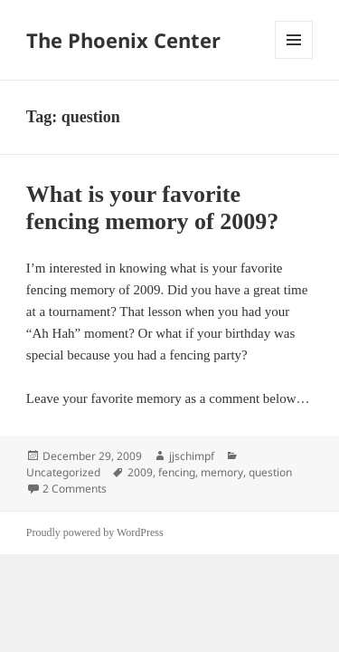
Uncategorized (63, 472)
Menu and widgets (294, 58)
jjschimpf (191, 456)
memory (222, 472)
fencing (176, 472)
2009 (140, 472)
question (270, 472)
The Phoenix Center (123, 39)
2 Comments (74, 488)
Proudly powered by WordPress (95, 532)
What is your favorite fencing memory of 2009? (152, 208)
